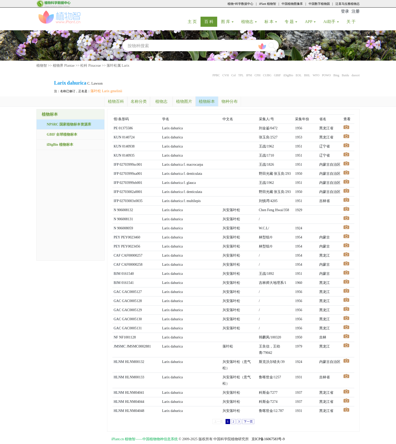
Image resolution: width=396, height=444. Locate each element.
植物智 (41, 65)
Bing (336, 75)
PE (116, 128)
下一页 (248, 421)
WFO (316, 75)
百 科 (210, 21)
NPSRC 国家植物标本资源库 (69, 124)
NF (116, 337)
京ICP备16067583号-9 (268, 439)
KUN (117, 137)
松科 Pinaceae (90, 65)
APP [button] (310, 21)
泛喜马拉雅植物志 (347, 4)
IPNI (249, 75)
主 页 (194, 21)
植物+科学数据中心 (241, 4)
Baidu (345, 75)
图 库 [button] (227, 21)
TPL (240, 75)
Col (233, 75)
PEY (117, 237)
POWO (326, 75)
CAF (117, 255)
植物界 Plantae (64, 65)
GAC (117, 292)
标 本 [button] (270, 21)
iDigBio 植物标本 (60, 144)
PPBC (216, 75)
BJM (117, 274)
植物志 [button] (249, 21)
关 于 (352, 21)
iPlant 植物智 (267, 4)
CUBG (267, 75)
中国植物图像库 (292, 4)
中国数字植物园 (319, 4)
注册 (356, 11)
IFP (116, 164)
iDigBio (288, 75)
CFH (257, 75)
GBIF (277, 75)
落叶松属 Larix (118, 65)
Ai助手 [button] (331, 21)
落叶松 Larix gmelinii (106, 91)
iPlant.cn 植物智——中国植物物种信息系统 (144, 439)
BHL (307, 75)
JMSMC (120, 346)
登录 (345, 11)
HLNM (119, 362)
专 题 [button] (291, 21)
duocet (356, 75)
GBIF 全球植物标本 (62, 134)
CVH (225, 75)
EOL (299, 75)
